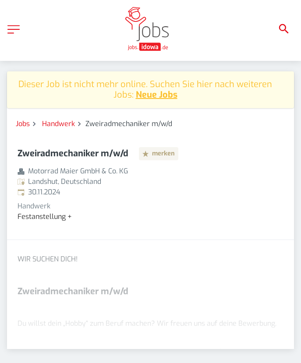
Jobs (23, 123)
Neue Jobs (156, 95)
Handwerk (58, 123)
